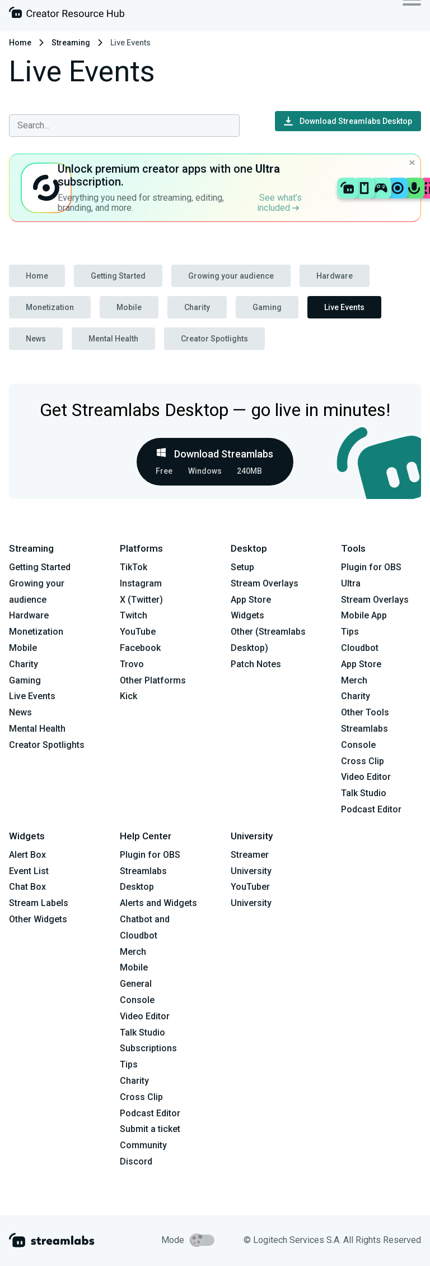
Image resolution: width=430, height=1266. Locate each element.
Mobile (129, 307)
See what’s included (279, 202)
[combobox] (124, 125)
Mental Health (113, 338)
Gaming (267, 307)
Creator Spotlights (214, 338)
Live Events (344, 307)
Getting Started (118, 275)
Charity (197, 307)
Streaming (71, 42)
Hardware (334, 275)
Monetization (50, 307)
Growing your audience (231, 275)
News (36, 338)
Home (20, 42)
